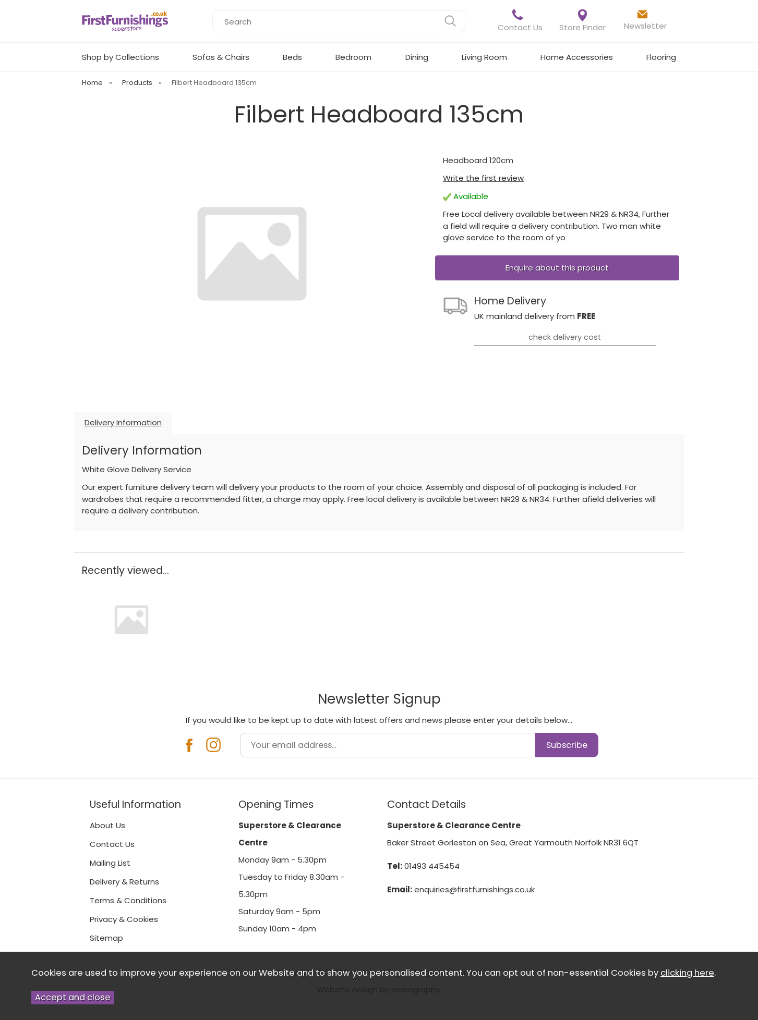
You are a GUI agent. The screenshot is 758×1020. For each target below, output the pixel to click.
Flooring (661, 57)
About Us (107, 825)
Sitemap (106, 937)
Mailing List (110, 862)
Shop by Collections (120, 57)
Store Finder (582, 21)
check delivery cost (564, 337)
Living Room (484, 57)
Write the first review (483, 178)
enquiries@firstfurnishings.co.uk (474, 889)
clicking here (687, 973)
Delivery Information (123, 422)
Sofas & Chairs (220, 57)
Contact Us (520, 20)
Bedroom (353, 57)
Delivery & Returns (124, 881)
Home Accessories (576, 57)
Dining (416, 57)
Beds (292, 57)
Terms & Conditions (128, 900)
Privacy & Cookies (124, 919)
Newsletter (645, 19)
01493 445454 (432, 866)
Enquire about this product (557, 267)
